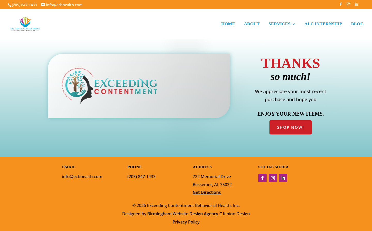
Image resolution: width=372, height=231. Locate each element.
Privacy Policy (186, 222)
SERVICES (279, 24)
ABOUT (252, 24)
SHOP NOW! (290, 127)
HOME (228, 24)
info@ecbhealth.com (82, 176)
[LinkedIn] (356, 6)
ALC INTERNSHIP (323, 24)
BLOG (357, 24)
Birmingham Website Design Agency (182, 214)
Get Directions (207, 192)
